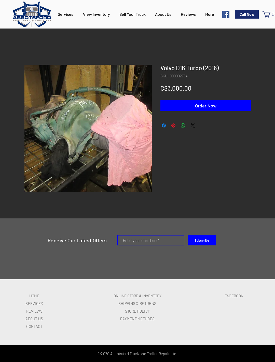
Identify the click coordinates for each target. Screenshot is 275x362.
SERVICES (34, 303)
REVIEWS (34, 311)
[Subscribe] (202, 240)
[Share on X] (193, 125)
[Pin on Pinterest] (173, 125)
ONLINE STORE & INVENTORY (137, 296)
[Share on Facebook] (164, 125)
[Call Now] (247, 14)
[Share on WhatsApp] (183, 125)
